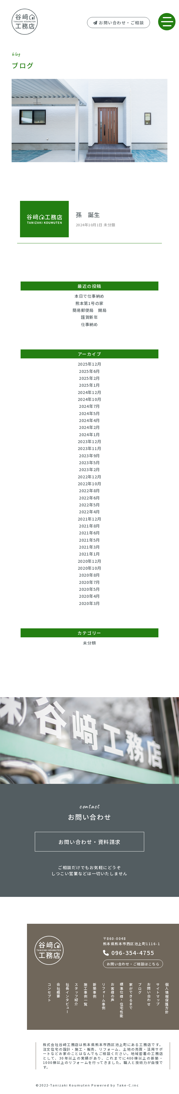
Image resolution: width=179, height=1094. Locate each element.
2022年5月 (89, 505)
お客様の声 (112, 992)
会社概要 (58, 990)
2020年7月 (89, 582)
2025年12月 (90, 364)
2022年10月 (90, 483)
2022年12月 (90, 477)
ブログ (139, 988)
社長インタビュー (67, 998)
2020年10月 (90, 568)
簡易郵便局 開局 (90, 310)
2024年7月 (89, 406)
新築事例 (94, 990)
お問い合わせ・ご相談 (118, 22)
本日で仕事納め (89, 296)
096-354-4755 (128, 952)
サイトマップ (158, 994)
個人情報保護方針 (166, 998)
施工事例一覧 (85, 994)
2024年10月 (90, 399)
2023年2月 (89, 469)
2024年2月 (89, 427)
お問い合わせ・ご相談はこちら (133, 963)
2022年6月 (89, 498)
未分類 (89, 643)
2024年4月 (89, 420)
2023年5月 (89, 462)
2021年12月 (90, 519)
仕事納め (89, 324)
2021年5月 (89, 540)
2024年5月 (89, 413)
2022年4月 (89, 511)
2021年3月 (89, 547)
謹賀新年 (89, 317)
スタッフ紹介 (76, 994)
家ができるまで (130, 996)
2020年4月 (89, 596)
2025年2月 (89, 378)
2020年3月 (89, 603)
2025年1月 (89, 385)
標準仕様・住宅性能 (121, 1000)
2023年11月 (90, 448)
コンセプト (49, 992)
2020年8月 (89, 575)
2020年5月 (89, 589)
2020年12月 (90, 561)
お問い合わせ (148, 994)
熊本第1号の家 (89, 303)
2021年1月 (89, 554)
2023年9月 (89, 455)
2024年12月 (90, 392)
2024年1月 (89, 434)
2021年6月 (89, 533)
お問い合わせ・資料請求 (89, 841)
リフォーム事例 (103, 996)
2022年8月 (89, 490)
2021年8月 (89, 526)
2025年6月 (89, 371)
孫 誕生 (88, 214)
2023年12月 (90, 441)
